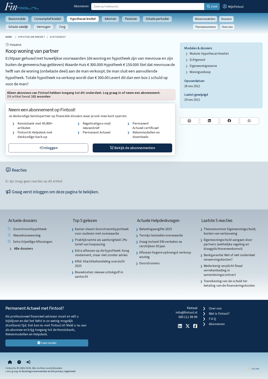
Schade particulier (157, 19)
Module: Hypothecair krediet (209, 53)
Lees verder (47, 343)
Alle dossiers (23, 248)
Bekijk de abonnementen (132, 148)
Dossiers (226, 19)
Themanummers (205, 27)
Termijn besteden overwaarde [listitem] (161, 235)
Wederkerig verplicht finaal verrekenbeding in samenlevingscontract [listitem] (223, 270)
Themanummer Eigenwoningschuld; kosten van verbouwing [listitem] (230, 231)
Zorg (62, 27)
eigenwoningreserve (203, 66)
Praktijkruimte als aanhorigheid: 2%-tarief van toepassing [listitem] (101, 242)
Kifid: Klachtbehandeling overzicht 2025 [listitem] (100, 263)
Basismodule (16, 19)
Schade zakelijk (18, 27)
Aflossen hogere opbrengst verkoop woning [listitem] (165, 254)
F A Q (212, 318)
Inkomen (110, 19)
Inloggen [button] (48, 148)
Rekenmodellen (205, 19)
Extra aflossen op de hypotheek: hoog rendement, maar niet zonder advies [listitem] (102, 252)
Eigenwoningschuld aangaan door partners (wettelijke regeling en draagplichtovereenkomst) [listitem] (228, 244)
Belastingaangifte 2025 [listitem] (155, 229)
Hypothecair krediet (83, 19)
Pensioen (131, 19)
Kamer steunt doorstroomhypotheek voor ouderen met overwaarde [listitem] (102, 231)
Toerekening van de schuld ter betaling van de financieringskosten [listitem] (229, 283)
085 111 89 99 (187, 317)
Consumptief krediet (47, 19)
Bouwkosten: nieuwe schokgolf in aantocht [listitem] (99, 274)
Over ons (227, 27)
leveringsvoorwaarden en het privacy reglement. (49, 371)
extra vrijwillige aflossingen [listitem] (29, 241)
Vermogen (43, 27)
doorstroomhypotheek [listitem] (27, 229)
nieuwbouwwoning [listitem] (24, 235)
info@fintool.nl (186, 312)
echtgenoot (197, 59)
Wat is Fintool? (219, 313)
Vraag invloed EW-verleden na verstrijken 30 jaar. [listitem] (160, 244)
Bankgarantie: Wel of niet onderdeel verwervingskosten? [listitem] (229, 257)
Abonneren (81, 6)
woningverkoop (200, 72)
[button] (233, 6)
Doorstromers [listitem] (149, 263)
